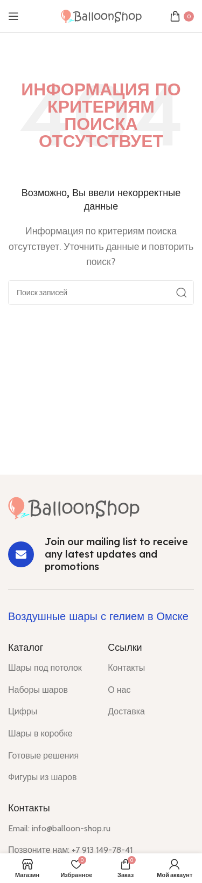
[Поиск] (101, 292)
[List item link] (50, 668)
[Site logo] (101, 15)
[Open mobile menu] (13, 16)
